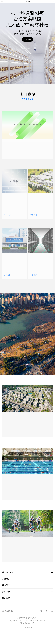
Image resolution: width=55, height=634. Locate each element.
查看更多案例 (27, 99)
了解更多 (27, 39)
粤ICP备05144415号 (27, 623)
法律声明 (27, 627)
